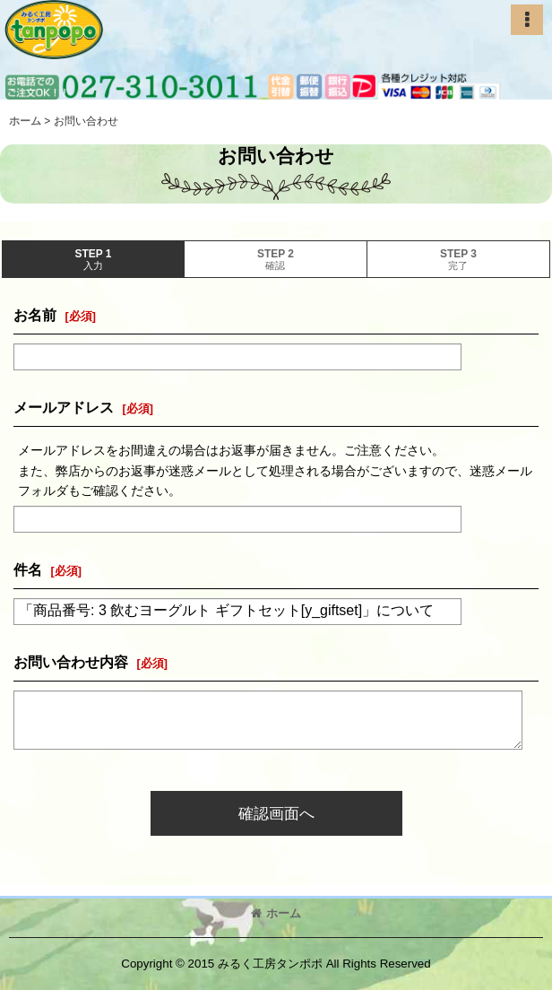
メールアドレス (63, 407)
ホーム (276, 913)
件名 (27, 569)
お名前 (34, 315)
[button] (527, 19)
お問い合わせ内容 (70, 662)
